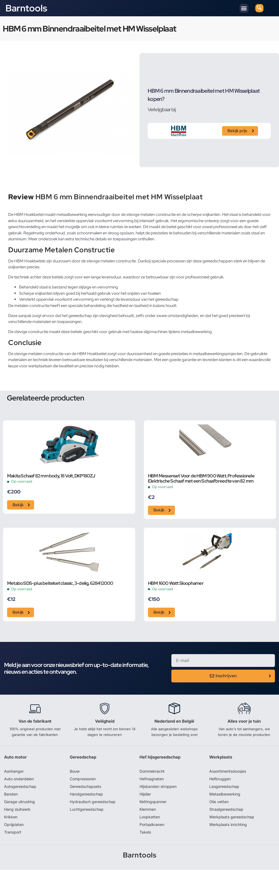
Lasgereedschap (224, 786)
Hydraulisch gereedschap (93, 802)
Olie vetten (219, 802)
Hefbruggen (220, 779)
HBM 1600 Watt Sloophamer (176, 583)
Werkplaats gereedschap (231, 817)
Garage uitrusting (19, 802)
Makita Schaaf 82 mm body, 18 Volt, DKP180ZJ (51, 476)
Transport (12, 832)
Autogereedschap (20, 786)
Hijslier (145, 794)
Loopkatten (150, 817)
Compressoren (83, 779)
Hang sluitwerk (17, 809)
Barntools (26, 8)
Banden (11, 794)
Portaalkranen (152, 824)
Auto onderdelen (19, 779)
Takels (145, 832)
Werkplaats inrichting (228, 824)
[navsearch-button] (259, 8)
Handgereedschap (86, 794)
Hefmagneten (152, 779)
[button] (243, 8)
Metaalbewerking (224, 794)
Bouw (75, 771)
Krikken (10, 817)
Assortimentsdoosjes (227, 771)
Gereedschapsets (85, 786)
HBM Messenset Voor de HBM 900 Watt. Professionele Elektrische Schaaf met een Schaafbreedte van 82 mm (201, 478)
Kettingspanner (153, 802)
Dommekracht (152, 771)
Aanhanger (14, 771)
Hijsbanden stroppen (158, 786)
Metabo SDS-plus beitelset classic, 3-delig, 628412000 (60, 583)
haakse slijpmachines (149, 331)
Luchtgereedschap (87, 809)
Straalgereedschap (226, 809)
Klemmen (148, 809)
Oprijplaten (14, 824)
